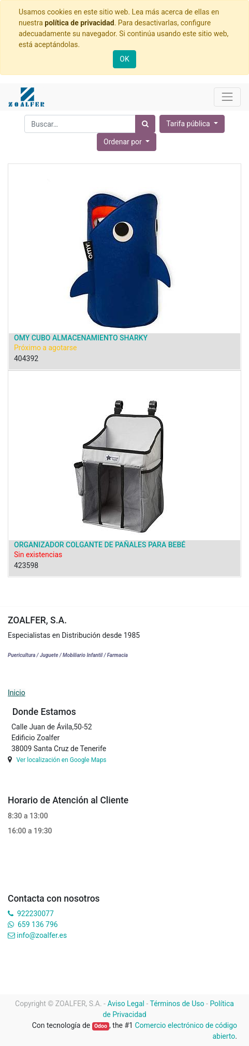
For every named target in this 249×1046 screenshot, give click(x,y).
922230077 (35, 913)
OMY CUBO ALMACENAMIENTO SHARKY (81, 338)
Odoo (100, 1026)
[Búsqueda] (145, 124)
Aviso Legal (125, 1003)
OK (124, 59)
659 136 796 (38, 924)
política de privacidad (79, 23)
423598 (26, 565)
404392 (26, 358)
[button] (126, 142)
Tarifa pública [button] (189, 123)
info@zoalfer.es (42, 935)
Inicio (16, 693)
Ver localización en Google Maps (61, 760)
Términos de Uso (177, 1003)
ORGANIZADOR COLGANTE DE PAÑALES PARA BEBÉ (99, 545)
